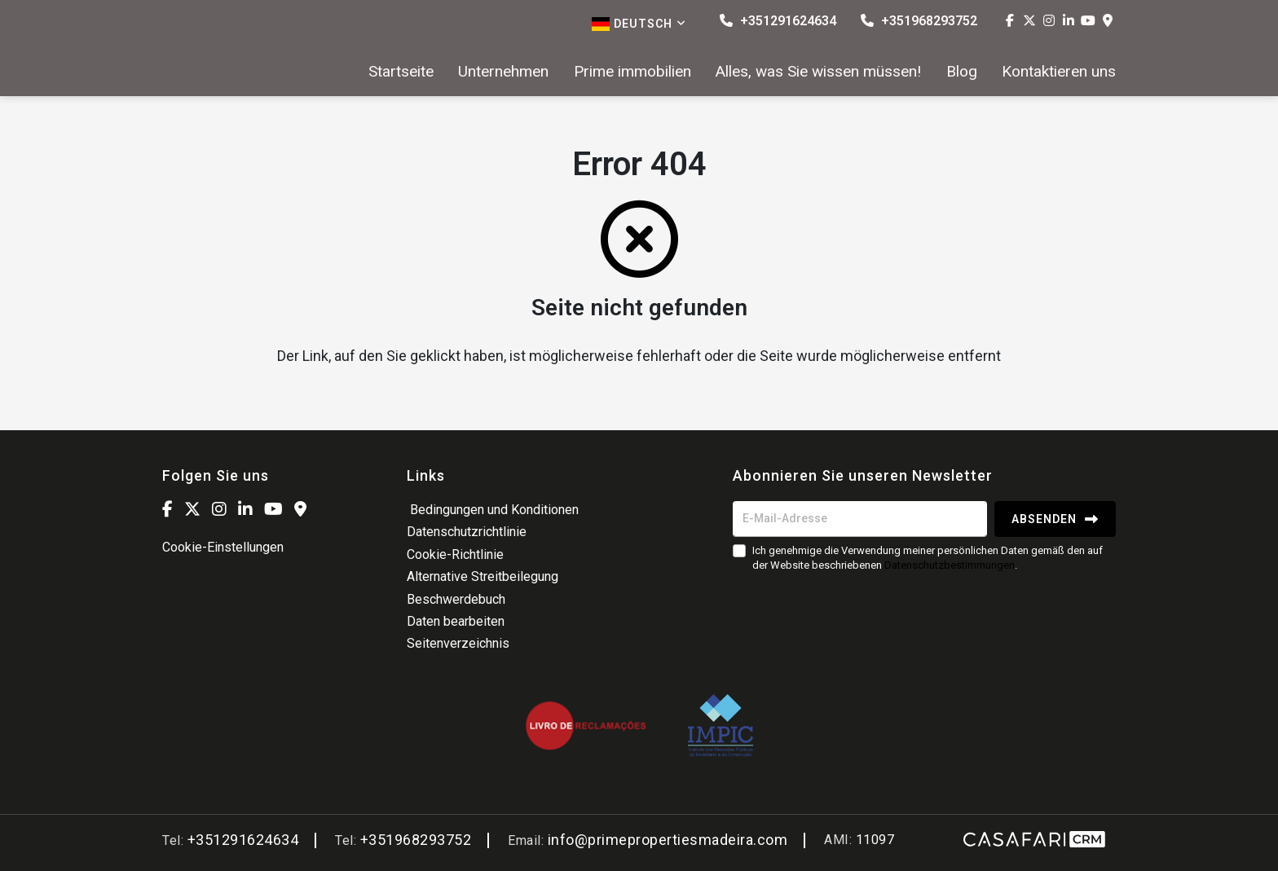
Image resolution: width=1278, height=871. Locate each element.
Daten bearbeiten (456, 621)
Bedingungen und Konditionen (493, 509)
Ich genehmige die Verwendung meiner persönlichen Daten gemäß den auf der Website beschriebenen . (927, 557)
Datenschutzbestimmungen (949, 565)
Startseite (401, 72)
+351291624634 (778, 21)
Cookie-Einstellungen (223, 547)
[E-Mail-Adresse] (860, 519)
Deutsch (639, 24)
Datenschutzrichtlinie (467, 531)
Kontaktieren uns (1059, 72)
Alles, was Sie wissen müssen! (818, 72)
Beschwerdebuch (456, 599)
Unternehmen (503, 72)
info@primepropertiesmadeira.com (668, 839)
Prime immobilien (632, 72)
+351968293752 (919, 21)
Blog (961, 72)
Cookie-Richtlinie (455, 554)
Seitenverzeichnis (458, 643)
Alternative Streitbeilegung (482, 576)
